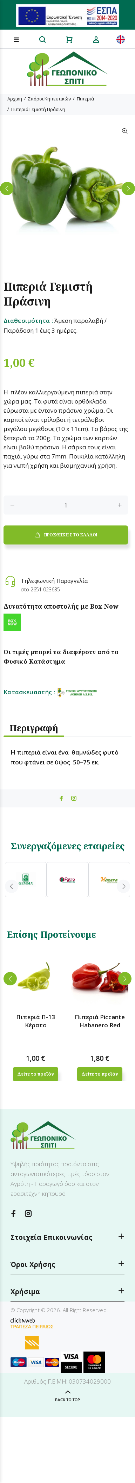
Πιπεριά (85, 99)
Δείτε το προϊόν (35, 1074)
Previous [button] (6, 188)
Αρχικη (14, 99)
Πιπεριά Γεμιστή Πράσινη (38, 109)
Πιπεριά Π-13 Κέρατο (35, 1021)
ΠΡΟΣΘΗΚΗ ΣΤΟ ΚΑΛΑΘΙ (65, 535)
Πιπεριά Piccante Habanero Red (100, 1021)
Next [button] (128, 188)
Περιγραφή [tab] (33, 728)
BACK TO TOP (67, 1400)
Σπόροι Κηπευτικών (49, 99)
